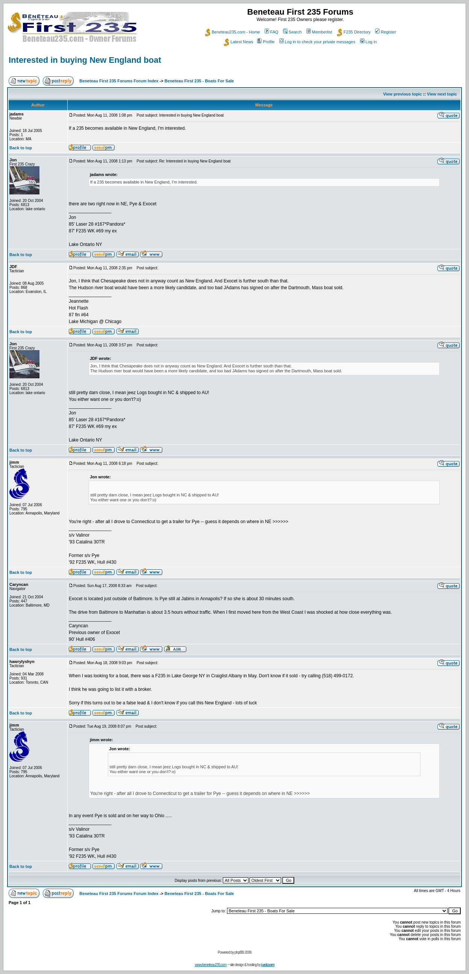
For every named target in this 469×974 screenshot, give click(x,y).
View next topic (442, 94)
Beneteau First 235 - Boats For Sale (199, 81)
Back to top (20, 148)
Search (292, 32)
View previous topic (402, 94)
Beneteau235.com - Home (232, 32)
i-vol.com (267, 965)
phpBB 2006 (242, 952)
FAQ (271, 32)
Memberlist (319, 32)
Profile (265, 41)
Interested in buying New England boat (85, 60)
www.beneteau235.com (211, 965)
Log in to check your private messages (317, 41)
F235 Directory (354, 32)
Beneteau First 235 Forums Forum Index (118, 81)
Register (385, 32)
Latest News (238, 41)
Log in (368, 41)
